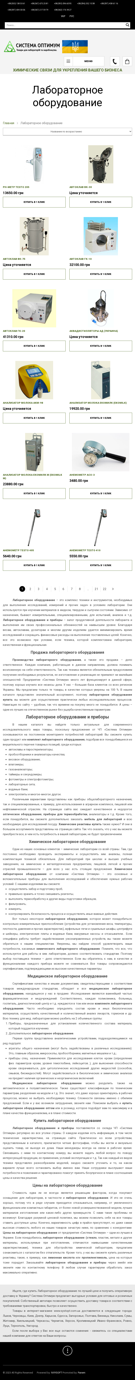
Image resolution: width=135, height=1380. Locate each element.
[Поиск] (67, 25)
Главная (8, 123)
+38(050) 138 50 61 (16, 3)
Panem (81, 1372)
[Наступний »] (113, 589)
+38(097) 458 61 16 (109, 3)
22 (104, 589)
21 (96, 589)
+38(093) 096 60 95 (63, 3)
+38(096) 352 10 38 (86, 3)
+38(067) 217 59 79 (39, 10)
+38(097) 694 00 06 (16, 10)
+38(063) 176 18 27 (63, 10)
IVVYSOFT (56, 1372)
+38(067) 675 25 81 (39, 3)
